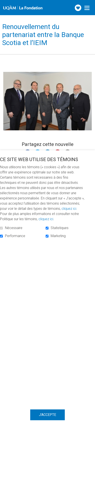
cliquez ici (69, 209)
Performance (15, 236)
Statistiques (59, 228)
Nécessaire (13, 228)
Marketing (58, 236)
